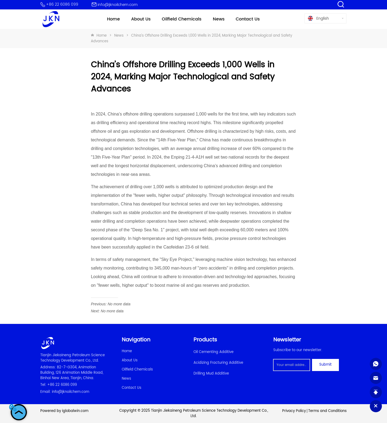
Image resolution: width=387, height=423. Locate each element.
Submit (325, 365)
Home (101, 36)
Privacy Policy (294, 411)
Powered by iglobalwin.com (64, 411)
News (119, 36)
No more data (119, 304)
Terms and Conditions (327, 411)
